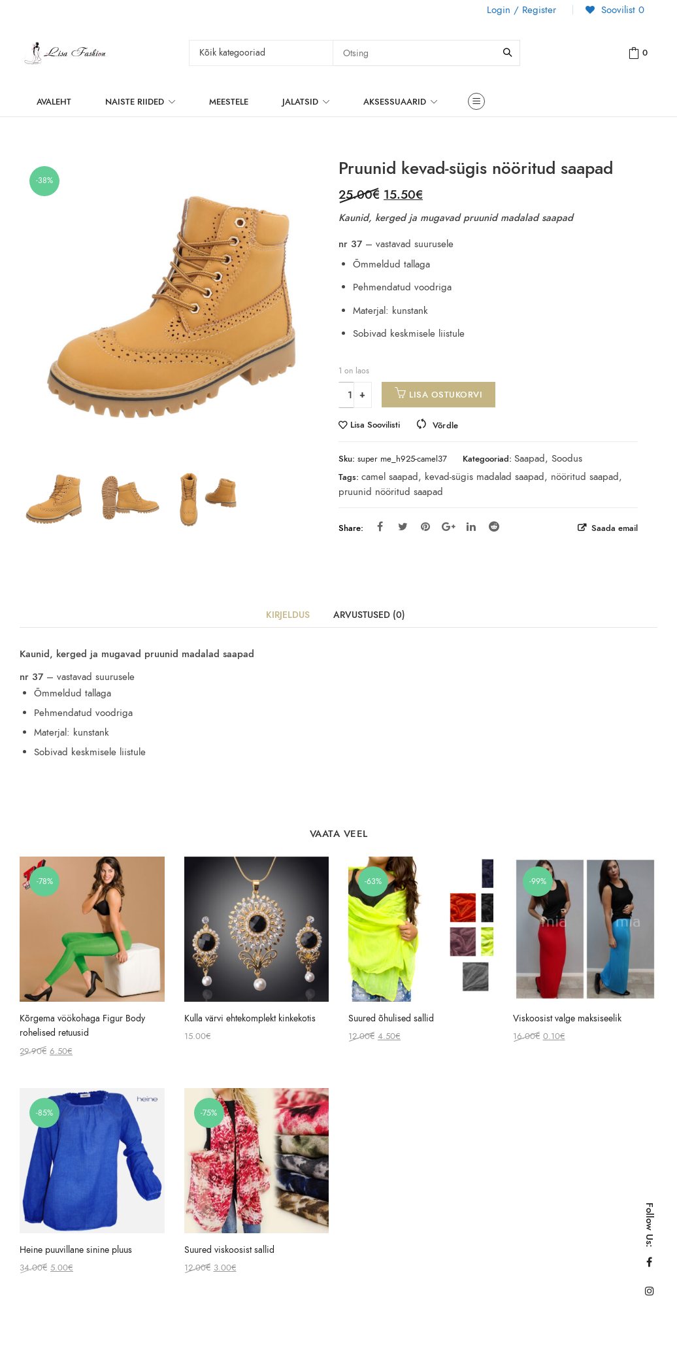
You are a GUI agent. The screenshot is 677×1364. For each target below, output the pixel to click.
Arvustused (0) (369, 615)
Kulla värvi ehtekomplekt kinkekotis (250, 1018)
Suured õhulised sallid (391, 1018)
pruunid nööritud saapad (390, 491)
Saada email (613, 528)
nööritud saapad (585, 476)
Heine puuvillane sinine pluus (76, 1250)
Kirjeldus (288, 615)
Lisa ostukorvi (445, 394)
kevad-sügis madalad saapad (484, 476)
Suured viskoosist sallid (229, 1250)
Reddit (494, 526)
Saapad (529, 458)
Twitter (403, 526)
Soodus (567, 458)
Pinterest (425, 526)
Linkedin (471, 526)
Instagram (649, 1291)
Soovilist (621, 9)
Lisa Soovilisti (375, 425)
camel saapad (389, 476)
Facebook (380, 526)
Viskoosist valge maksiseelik (567, 1018)
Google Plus (448, 526)
